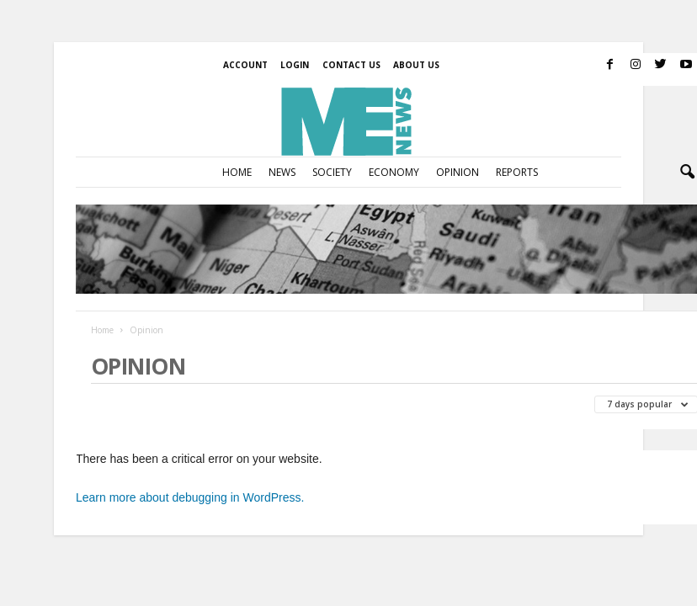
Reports (517, 172)
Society (332, 172)
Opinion (457, 172)
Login (294, 65)
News (282, 172)
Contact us (351, 65)
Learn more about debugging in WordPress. (190, 497)
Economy (394, 172)
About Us (416, 65)
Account (245, 65)
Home (237, 172)
